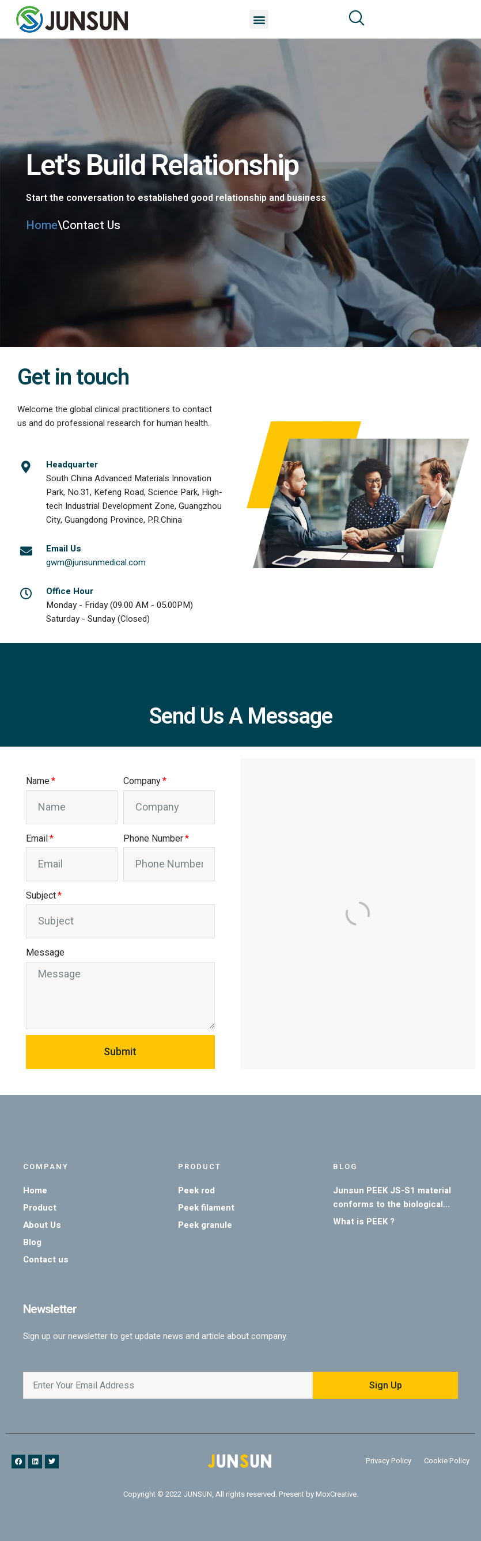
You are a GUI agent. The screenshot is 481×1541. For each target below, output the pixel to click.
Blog (345, 1166)
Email (37, 838)
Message (45, 952)
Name (38, 780)
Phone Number (153, 838)
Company (142, 780)
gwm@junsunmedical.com (96, 562)
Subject (41, 895)
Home (42, 225)
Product (199, 1166)
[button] (258, 19)
